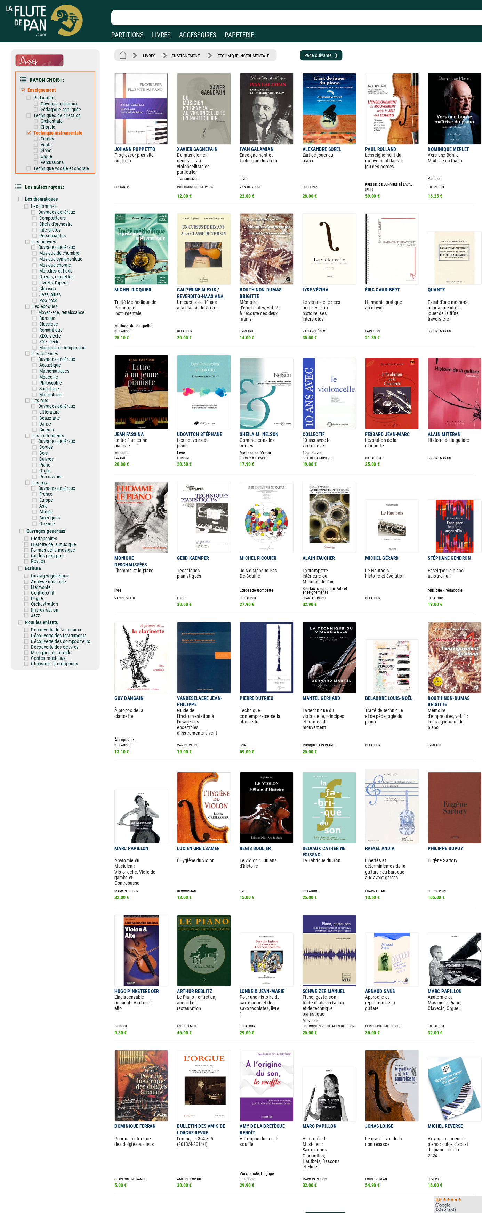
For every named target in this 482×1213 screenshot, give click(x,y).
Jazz (42, 575)
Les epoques (51, 288)
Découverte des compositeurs (66, 599)
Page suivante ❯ (308, 54)
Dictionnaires (50, 504)
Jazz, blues (56, 277)
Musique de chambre (64, 238)
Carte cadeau (221, 1190)
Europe (52, 468)
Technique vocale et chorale (66, 159)
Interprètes (55, 216)
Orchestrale (57, 115)
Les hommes (50, 194)
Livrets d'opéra (59, 266)
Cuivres (52, 429)
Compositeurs (58, 206)
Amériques (55, 484)
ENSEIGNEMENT (182, 54)
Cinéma (52, 402)
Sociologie (55, 364)
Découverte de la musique (62, 588)
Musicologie (56, 370)
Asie (50, 473)
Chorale (54, 121)
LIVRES (161, 35)
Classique (54, 304)
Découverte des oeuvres (60, 604)
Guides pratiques (53, 520)
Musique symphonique (66, 244)
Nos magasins (55, 1180)
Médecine (54, 353)
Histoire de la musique (59, 509)
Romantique (56, 310)
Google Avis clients (74, 1199)
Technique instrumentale (63, 126)
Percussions (58, 153)
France (52, 462)
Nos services (53, 1190)
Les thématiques (48, 188)
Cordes (53, 132)
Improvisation (51, 570)
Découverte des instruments (64, 594)
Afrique (52, 479)
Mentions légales (147, 1180)
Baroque (53, 298)
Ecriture (40, 531)
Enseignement (48, 87)
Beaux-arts (55, 391)
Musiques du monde (56, 610)
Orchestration (50, 564)
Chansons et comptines (60, 620)
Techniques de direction (62, 110)
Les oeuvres (50, 228)
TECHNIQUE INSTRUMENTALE (235, 54)
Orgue (52, 148)
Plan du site (219, 1199)
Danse (51, 397)
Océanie (53, 490)
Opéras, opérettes (62, 260)
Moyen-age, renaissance (66, 293)
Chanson (53, 271)
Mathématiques (60, 347)
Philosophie (56, 359)
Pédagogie (49, 94)
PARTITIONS (127, 35)
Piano (52, 143)
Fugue (43, 559)
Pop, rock (54, 282)
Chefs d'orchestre (61, 211)
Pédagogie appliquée (66, 104)
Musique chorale (60, 249)
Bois (50, 424)
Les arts (46, 375)
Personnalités (58, 222)
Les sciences (51, 331)
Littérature (55, 386)
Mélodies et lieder (62, 255)
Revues (44, 525)
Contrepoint (49, 554)
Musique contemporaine (67, 326)
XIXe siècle (56, 315)
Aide (212, 1179)
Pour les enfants (48, 581)
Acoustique (56, 342)
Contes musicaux (54, 615)
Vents (52, 137)
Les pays (47, 451)
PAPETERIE (239, 35)
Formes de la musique (58, 514)
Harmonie (47, 549)
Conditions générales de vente (166, 1190)
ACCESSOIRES (197, 35)
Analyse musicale (54, 544)
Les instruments (54, 408)
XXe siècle (55, 320)
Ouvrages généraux (64, 99)
